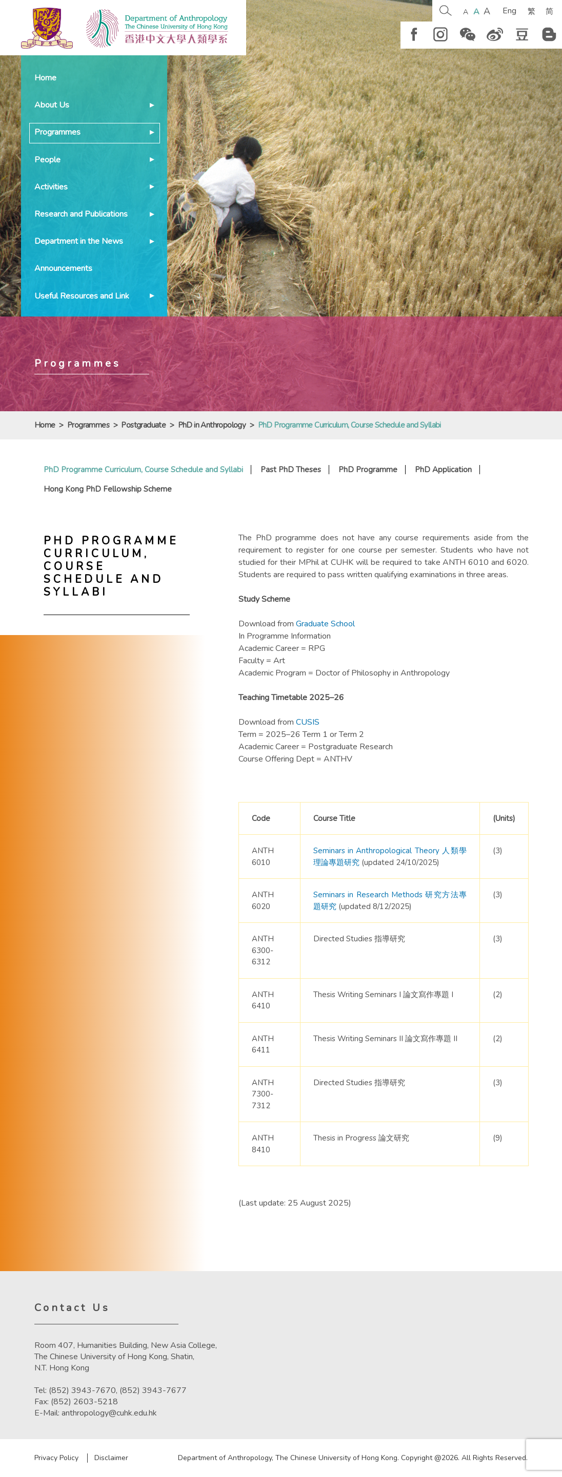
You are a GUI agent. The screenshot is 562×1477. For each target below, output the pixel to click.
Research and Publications (81, 214)
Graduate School (325, 623)
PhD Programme (367, 470)
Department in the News (78, 241)
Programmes (57, 132)
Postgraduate (143, 425)
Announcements (63, 268)
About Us (51, 105)
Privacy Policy (56, 1458)
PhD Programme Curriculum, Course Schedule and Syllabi (143, 470)
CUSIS (307, 722)
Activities (51, 187)
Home (45, 77)
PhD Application (443, 470)
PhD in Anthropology (212, 425)
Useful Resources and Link (81, 296)
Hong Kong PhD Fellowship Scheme (108, 489)
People (47, 159)
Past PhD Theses (290, 470)
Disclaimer (111, 1458)
